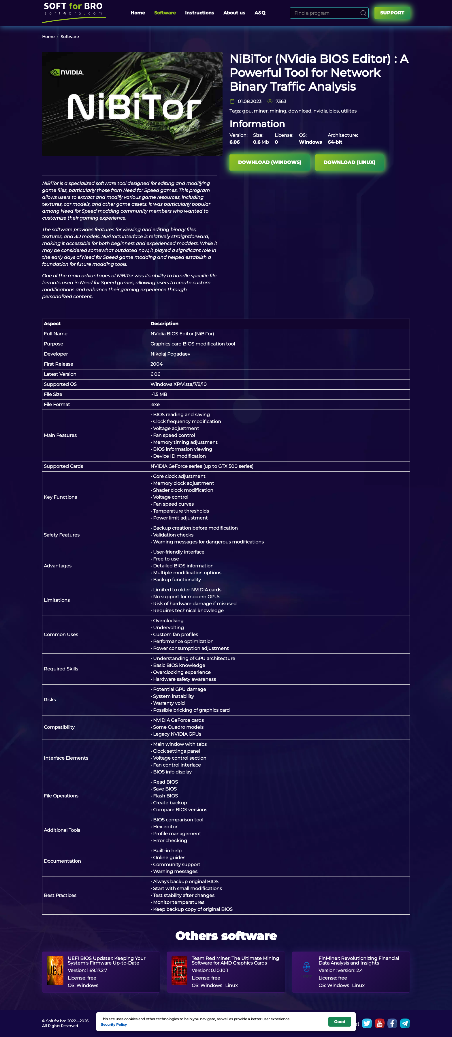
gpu (247, 111)
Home (138, 13)
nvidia (320, 111)
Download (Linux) (350, 162)
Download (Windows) (269, 162)
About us (234, 13)
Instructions (199, 13)
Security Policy (114, 1024)
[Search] (363, 13)
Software (165, 13)
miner (261, 111)
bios (334, 111)
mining (278, 111)
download (299, 111)
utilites (349, 111)
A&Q (260, 13)
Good (339, 1021)
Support (392, 13)
